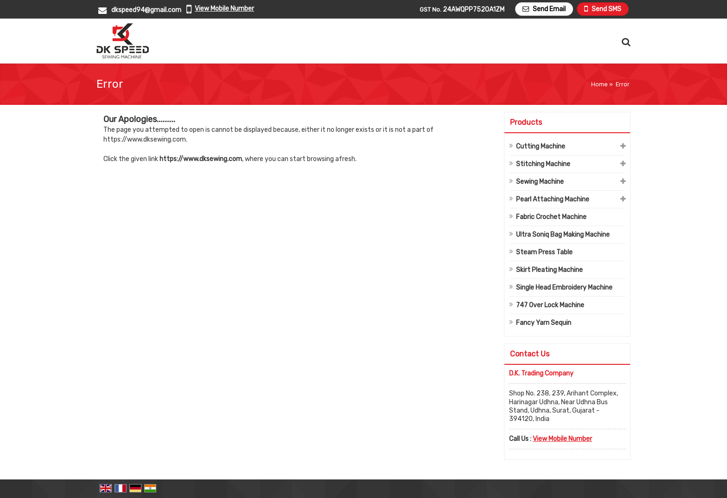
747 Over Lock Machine (550, 305)
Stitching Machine (543, 164)
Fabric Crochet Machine (551, 217)
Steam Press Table (544, 252)
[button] (224, 9)
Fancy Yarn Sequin (543, 323)
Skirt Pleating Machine (549, 270)
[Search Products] (625, 42)
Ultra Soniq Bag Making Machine (563, 235)
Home (599, 84)
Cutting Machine (540, 146)
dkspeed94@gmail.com (146, 10)
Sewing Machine (540, 182)
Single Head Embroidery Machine (564, 287)
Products (526, 122)
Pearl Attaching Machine (552, 199)
